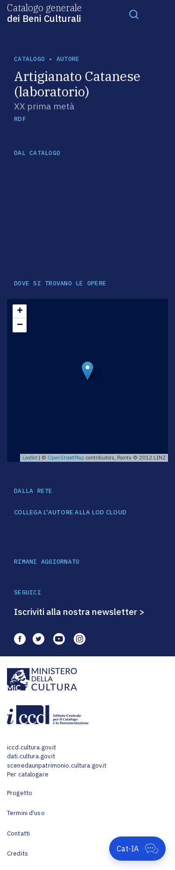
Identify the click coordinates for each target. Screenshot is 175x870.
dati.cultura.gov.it (31, 756)
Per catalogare (28, 774)
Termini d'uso (26, 813)
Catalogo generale (44, 12)
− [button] (20, 325)
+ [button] (20, 311)
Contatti (18, 833)
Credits (17, 853)
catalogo (29, 59)
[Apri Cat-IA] (137, 848)
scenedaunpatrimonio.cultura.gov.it (56, 765)
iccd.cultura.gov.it (31, 747)
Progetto (19, 793)
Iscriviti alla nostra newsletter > (79, 611)
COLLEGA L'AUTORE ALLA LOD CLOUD (70, 512)
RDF (20, 119)
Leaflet (29, 457)
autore (68, 59)
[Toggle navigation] (134, 14)
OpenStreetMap (66, 457)
